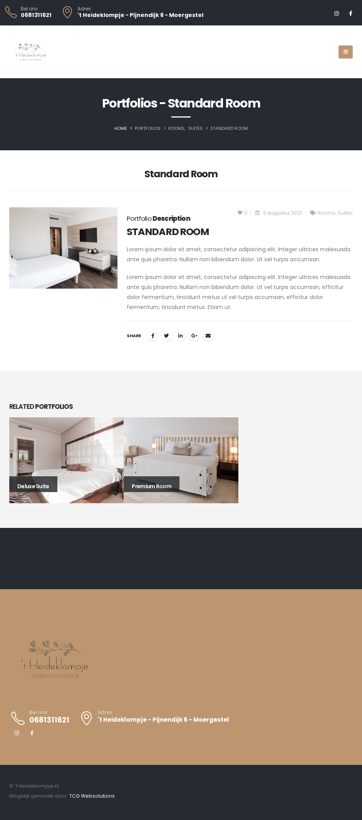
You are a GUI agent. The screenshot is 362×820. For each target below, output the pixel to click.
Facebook (152, 335)
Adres (84, 9)
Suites (345, 213)
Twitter (166, 335)
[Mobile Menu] (346, 52)
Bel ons (29, 9)
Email (208, 335)
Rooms (326, 213)
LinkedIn (180, 335)
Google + (194, 335)
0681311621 (36, 15)
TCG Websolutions (92, 796)
